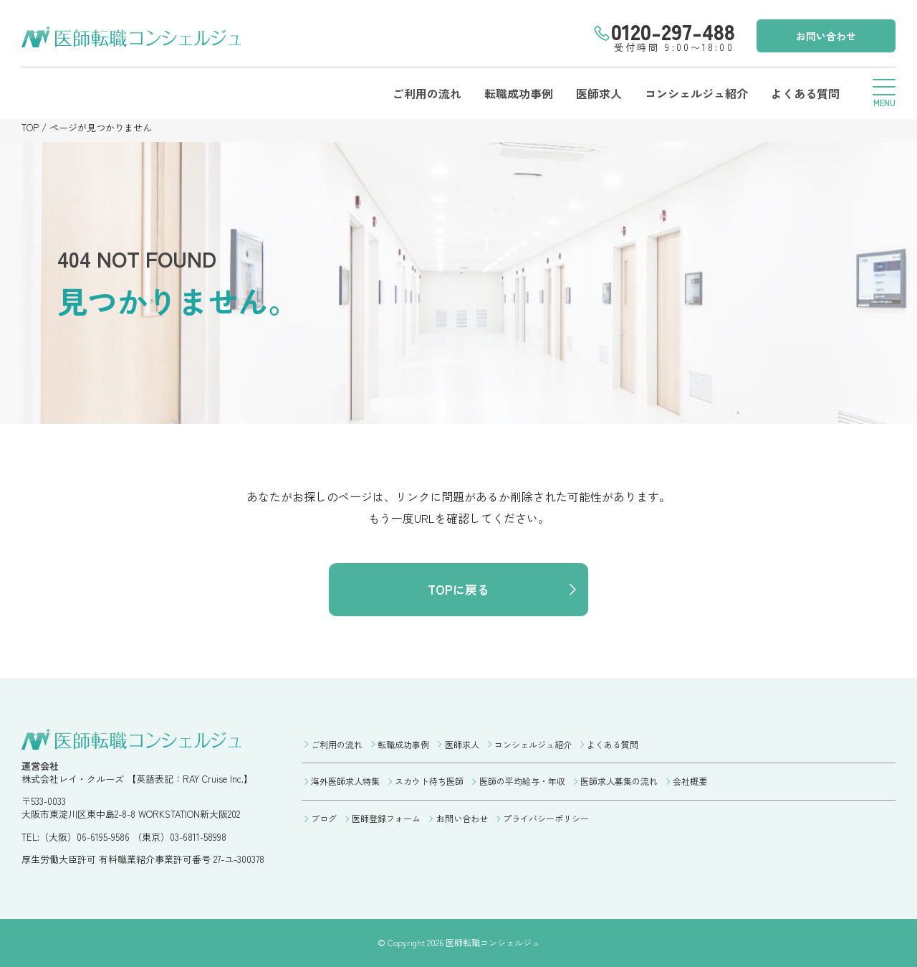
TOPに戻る (458, 589)
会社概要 (690, 781)
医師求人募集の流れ (619, 781)
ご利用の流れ (427, 93)
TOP (30, 127)
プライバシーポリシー (546, 818)
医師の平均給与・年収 (522, 781)
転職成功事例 (518, 93)
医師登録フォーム (386, 818)
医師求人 (599, 93)
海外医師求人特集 (345, 781)
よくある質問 (805, 93)
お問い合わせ (826, 36)
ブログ (324, 818)
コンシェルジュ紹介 (696, 93)
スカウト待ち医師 (429, 781)
